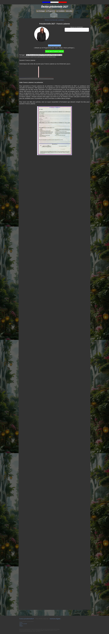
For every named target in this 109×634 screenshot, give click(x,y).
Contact (20, 622)
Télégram (21, 625)
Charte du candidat (23, 623)
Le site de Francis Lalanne (54, 45)
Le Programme (50, 11)
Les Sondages (41, 11)
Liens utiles (69, 11)
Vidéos (20, 624)
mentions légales (55, 619)
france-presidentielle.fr (26, 619)
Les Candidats (60, 11)
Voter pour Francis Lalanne (54, 51)
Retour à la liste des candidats (54, 20)
